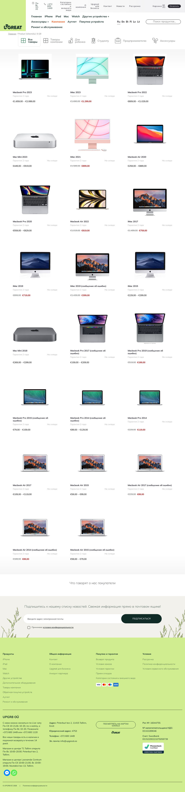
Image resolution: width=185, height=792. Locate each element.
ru (118, 21)
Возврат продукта (105, 659)
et (127, 21)
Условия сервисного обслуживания (160, 668)
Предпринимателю (130, 40)
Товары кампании (12, 687)
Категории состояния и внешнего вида (65, 6)
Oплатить (174, 6)
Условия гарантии (105, 668)
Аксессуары (39, 21)
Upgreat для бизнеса (95, 6)
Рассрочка (134, 6)
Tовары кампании (53, 40)
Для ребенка (76, 40)
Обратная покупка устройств (17, 692)
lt (138, 21)
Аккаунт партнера (58, 673)
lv (134, 21)
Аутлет (72, 21)
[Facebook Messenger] (7, 773)
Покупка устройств (91, 21)
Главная (36, 16)
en (123, 21)
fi (131, 21)
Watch (76, 16)
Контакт (108, 6)
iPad (58, 16)
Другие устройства (94, 16)
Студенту (100, 40)
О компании (81, 6)
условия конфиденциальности (58, 627)
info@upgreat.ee (68, 741)
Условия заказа (104, 664)
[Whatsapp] (14, 773)
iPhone (49, 16)
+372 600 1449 (49, 6)
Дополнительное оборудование (19, 682)
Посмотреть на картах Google (115, 725)
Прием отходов (103, 673)
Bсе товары (29, 40)
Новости (120, 6)
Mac (66, 16)
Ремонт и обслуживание (47, 27)
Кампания (58, 21)
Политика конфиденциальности (159, 664)
